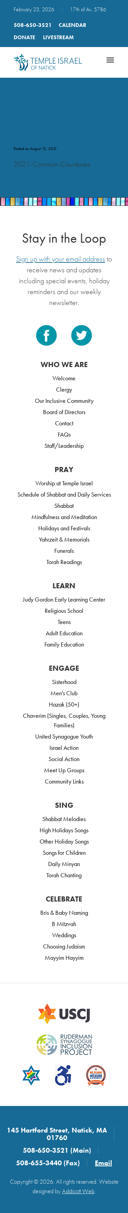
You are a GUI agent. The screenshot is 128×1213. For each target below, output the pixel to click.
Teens (64, 622)
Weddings (64, 935)
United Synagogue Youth (64, 736)
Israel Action (64, 748)
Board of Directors (64, 412)
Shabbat (64, 506)
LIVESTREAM (58, 37)
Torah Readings (64, 562)
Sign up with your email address (60, 259)
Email (103, 1162)
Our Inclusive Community (64, 401)
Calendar (72, 25)
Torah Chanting (64, 875)
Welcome (64, 378)
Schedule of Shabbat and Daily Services (64, 494)
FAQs (64, 434)
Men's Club (64, 693)
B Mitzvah (64, 924)
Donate (24, 37)
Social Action (64, 759)
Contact (64, 423)
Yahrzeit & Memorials (64, 539)
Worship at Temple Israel (64, 483)
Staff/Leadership (64, 446)
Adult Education (64, 633)
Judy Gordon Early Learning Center (64, 599)
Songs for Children (64, 852)
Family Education (64, 644)
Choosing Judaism (64, 946)
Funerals (64, 551)
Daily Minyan (64, 864)
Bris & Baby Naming (64, 912)
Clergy (64, 389)
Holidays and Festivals (64, 528)
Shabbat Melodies (64, 819)
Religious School (64, 611)
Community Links (64, 781)
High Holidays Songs (64, 830)
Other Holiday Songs (64, 841)
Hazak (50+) (64, 704)
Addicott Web (78, 1191)
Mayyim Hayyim (64, 957)
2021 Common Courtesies (47, 130)
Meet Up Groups (64, 770)
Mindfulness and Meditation (64, 517)
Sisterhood (64, 682)
